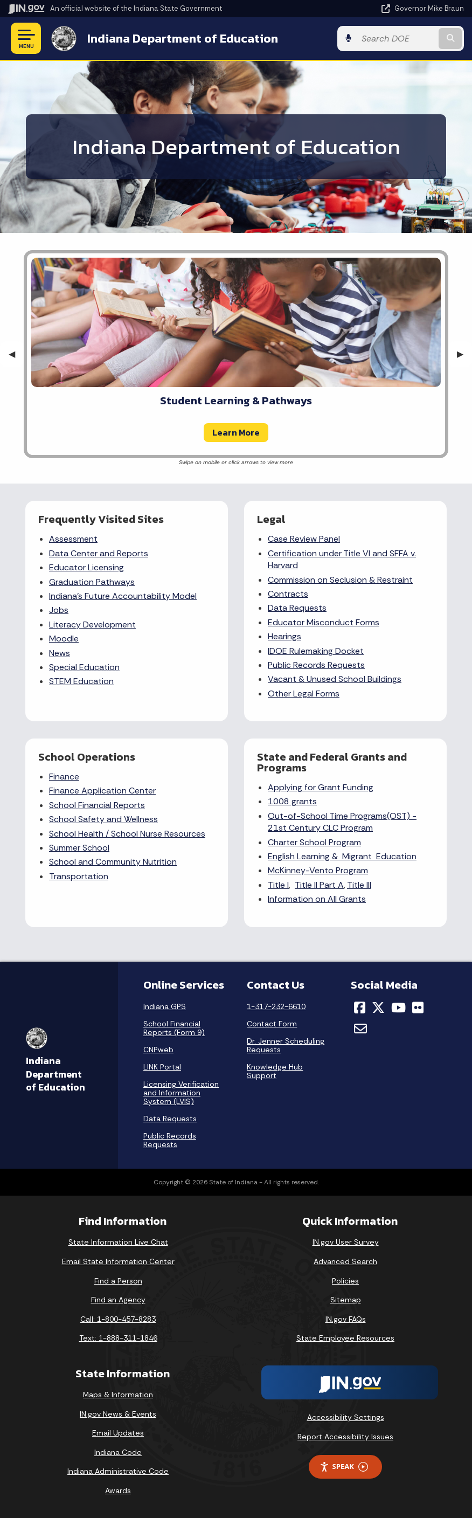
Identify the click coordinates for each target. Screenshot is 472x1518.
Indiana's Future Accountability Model (123, 596)
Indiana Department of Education (182, 38)
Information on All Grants (317, 899)
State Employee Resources (345, 1338)
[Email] (360, 1028)
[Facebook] (359, 1007)
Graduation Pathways (92, 582)
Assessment (73, 538)
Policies (345, 1281)
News (59, 653)
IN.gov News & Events (118, 1414)
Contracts (288, 593)
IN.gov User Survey (346, 1242)
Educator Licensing (86, 567)
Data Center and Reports (98, 553)
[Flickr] (418, 1007)
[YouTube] (398, 1007)
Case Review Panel (304, 538)
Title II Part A (319, 885)
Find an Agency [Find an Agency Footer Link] (118, 1300)
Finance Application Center (102, 790)
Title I (278, 885)
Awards (118, 1490)
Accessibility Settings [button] (345, 1417)
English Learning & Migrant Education (342, 856)
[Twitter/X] (378, 1007)
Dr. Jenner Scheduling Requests (285, 1045)
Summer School (79, 847)
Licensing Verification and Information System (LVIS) (181, 1092)
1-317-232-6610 (276, 1006)
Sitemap (345, 1300)
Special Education (84, 667)
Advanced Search (345, 1261)
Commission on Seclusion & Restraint (340, 579)
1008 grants (292, 801)
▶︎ (464, 354)
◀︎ (16, 354)
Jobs (58, 610)
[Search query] (396, 38)
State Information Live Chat (118, 1242)
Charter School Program (314, 842)
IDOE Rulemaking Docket (316, 651)
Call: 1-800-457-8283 (118, 1319)
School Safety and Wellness (103, 819)
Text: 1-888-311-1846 (118, 1338)
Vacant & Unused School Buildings (334, 679)
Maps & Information (118, 1394)
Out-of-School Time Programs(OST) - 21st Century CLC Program (342, 821)
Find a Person (118, 1281)
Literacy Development (92, 624)
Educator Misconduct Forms (323, 622)
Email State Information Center (118, 1261)
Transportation (78, 876)
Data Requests (297, 607)
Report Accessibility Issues (345, 1436)
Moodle (64, 638)
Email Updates (118, 1433)
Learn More (236, 432)
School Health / (80, 833)
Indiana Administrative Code (118, 1471)
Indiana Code (118, 1452)
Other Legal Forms (303, 693)
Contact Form (272, 1024)
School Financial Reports (97, 805)
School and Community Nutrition (113, 861)
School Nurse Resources (158, 833)
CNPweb (158, 1049)
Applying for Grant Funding (320, 787)
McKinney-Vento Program (318, 870)
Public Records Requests (316, 665)
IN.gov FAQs (345, 1319)
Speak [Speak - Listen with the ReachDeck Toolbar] (344, 1466)
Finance (64, 776)
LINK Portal (162, 1067)
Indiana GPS (164, 1006)
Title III (359, 885)
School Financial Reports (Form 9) (174, 1028)
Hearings (284, 636)
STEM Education (81, 681)
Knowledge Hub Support (275, 1071)
